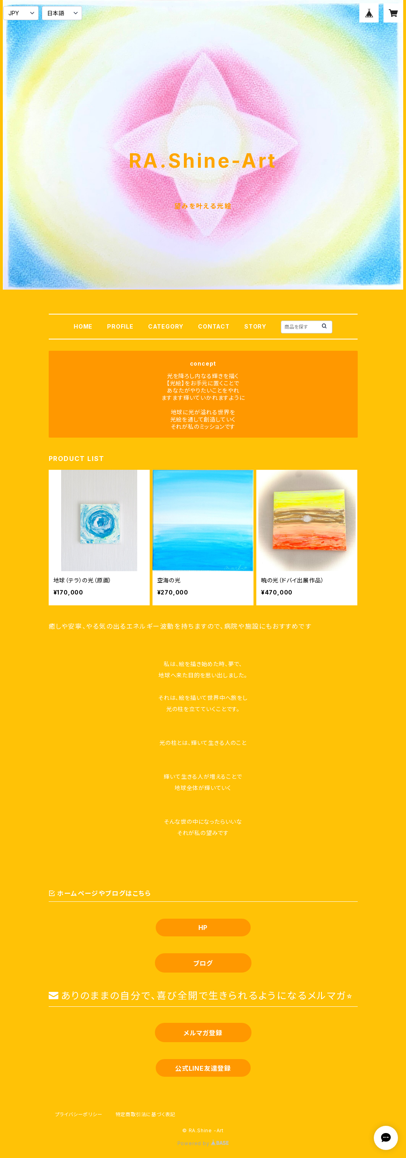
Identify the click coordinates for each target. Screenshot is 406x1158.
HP (203, 928)
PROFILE (120, 326)
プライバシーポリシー (79, 1114)
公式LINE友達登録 (203, 1068)
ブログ (202, 963)
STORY (255, 326)
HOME (83, 326)
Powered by (203, 1143)
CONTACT (214, 326)
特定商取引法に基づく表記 (145, 1114)
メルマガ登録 (203, 1033)
